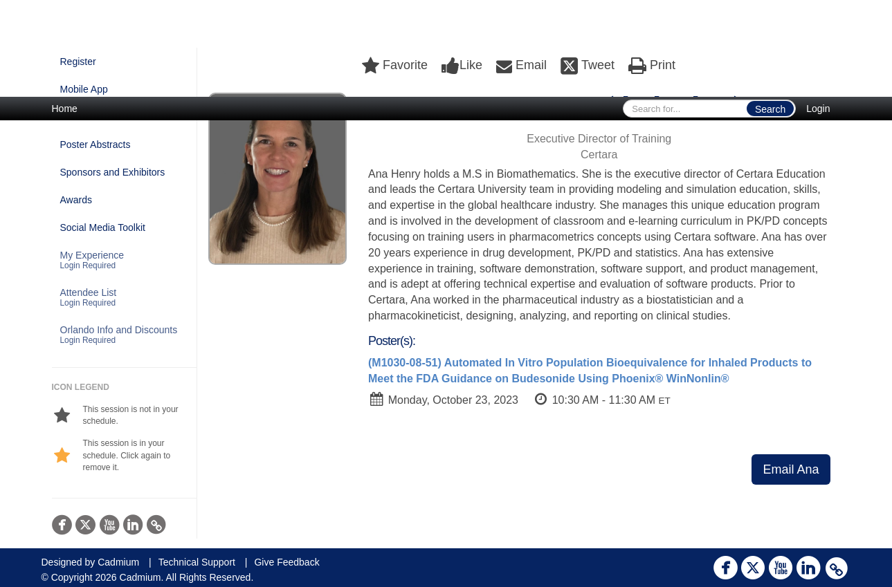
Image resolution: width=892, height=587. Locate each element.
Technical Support (196, 562)
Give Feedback (286, 562)
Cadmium (118, 562)
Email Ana (791, 469)
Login (818, 108)
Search (770, 109)
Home (65, 108)
